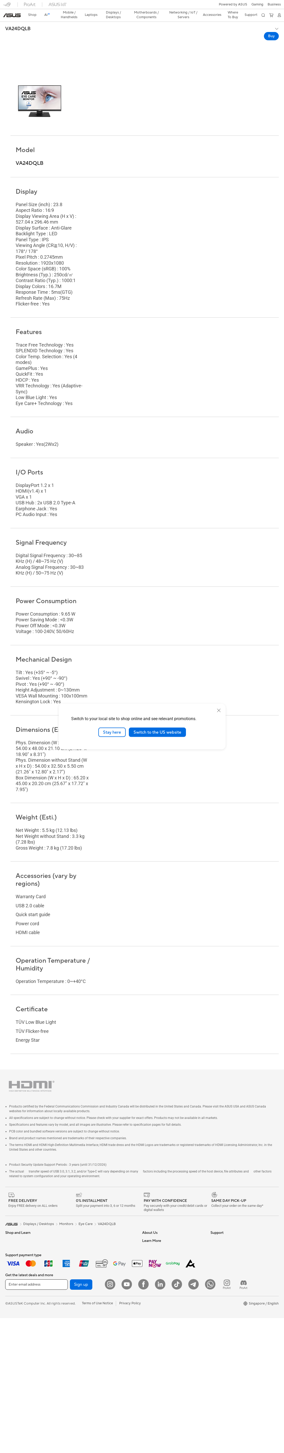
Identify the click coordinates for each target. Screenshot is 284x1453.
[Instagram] (110, 1419)
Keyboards (80, 1314)
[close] (219, 710)
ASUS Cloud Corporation (162, 1274)
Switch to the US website (157, 732)
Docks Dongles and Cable (92, 1353)
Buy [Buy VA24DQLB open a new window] (271, 27)
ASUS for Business (224, 1282)
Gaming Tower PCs (19, 1314)
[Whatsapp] (210, 1419)
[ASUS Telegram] (193, 1419)
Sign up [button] (81, 1419)
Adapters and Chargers (90, 1345)
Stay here (112, 732)
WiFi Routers (82, 1274)
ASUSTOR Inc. (153, 1266)
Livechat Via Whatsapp (160, 1376)
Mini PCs (12, 1322)
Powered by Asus (223, 1290)
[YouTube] (127, 1419)
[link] (142, 6)
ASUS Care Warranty (158, 1368)
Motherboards (16, 1337)
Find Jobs (149, 1290)
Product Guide (221, 1274)
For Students (15, 1259)
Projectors (13, 1290)
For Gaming (14, 1267)
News (146, 1235)
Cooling (78, 1219)
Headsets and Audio (88, 1329)
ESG (213, 1219)
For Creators (15, 1251)
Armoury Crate (222, 1306)
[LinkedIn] (160, 1419)
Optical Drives (83, 1243)
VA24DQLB (18, 20)
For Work (12, 1243)
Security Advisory (156, 1329)
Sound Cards (82, 1235)
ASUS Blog (219, 1298)
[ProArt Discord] (243, 1419)
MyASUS (149, 1345)
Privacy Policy (130, 1438)
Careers (148, 1227)
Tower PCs (13, 1306)
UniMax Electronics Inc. (160, 1282)
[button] (7, 6)
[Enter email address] (36, 1419)
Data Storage (82, 1251)
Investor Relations (156, 1243)
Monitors (12, 1283)
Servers (78, 1290)
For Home (13, 1236)
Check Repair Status (158, 1306)
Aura (214, 1313)
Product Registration (158, 1321)
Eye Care (85, 1203)
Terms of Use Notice (97, 1438)
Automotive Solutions (227, 1267)
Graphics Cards (17, 1345)
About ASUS (152, 1219)
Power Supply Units (87, 1227)
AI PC (214, 1243)
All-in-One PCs (16, 1298)
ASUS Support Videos (159, 1337)
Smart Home (82, 1298)
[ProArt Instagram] (227, 1419)
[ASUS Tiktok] (177, 1419)
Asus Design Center (225, 1259)
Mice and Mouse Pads (89, 1321)
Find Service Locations (159, 1313)
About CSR (151, 1251)
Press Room (151, 1258)
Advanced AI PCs (223, 1251)
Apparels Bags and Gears (91, 1337)
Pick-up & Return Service (161, 1360)
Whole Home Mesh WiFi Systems (98, 1282)
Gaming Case (15, 1353)
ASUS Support (153, 1352)
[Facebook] (143, 1419)
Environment (220, 1227)
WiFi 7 (77, 1267)
